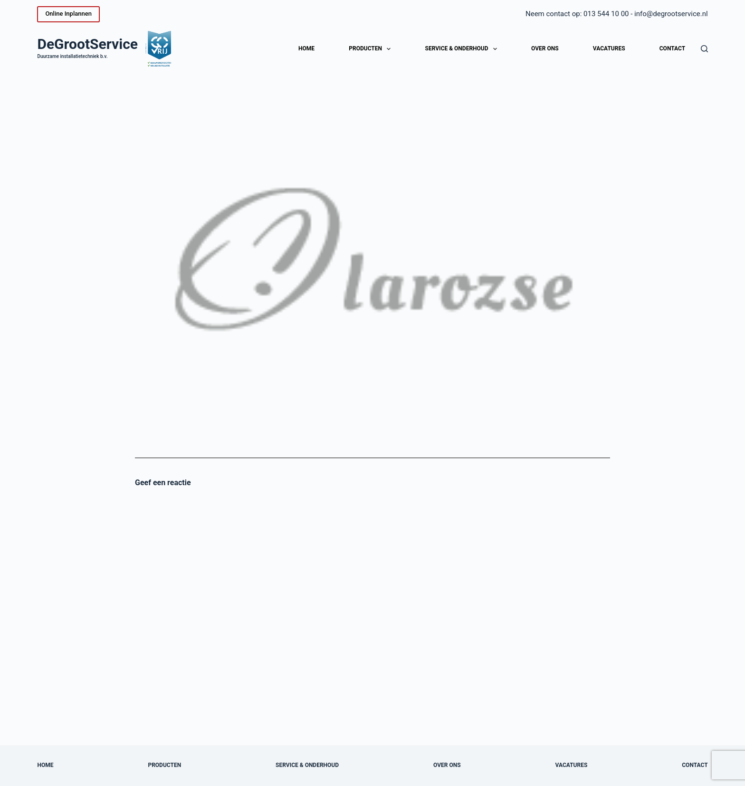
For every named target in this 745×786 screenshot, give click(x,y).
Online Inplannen (68, 13)
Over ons (545, 48)
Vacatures (609, 48)
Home (306, 48)
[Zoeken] (704, 48)
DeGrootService (87, 44)
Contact (672, 48)
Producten (371, 49)
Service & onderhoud (463, 49)
